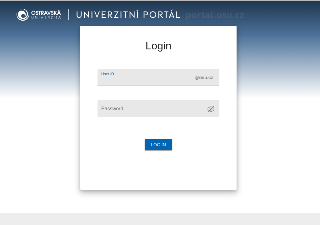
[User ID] (158, 77)
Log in (158, 144)
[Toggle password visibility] (210, 109)
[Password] (158, 108)
